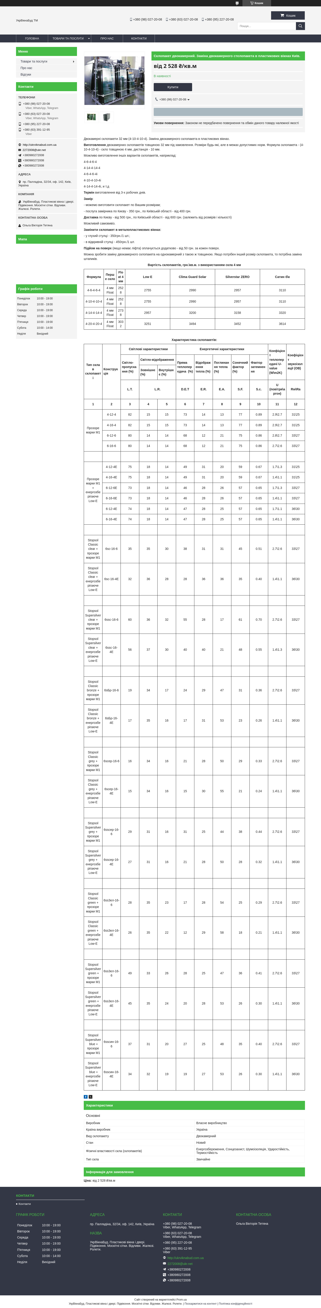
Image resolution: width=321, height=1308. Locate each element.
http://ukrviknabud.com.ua (39, 144)
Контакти (139, 38)
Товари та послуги (68, 38)
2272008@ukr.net (34, 150)
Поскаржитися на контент (200, 1303)
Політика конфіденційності (235, 1303)
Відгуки (26, 74)
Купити (172, 87)
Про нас (107, 38)
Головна (32, 38)
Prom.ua (182, 1299)
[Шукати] (300, 26)
